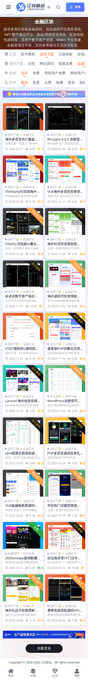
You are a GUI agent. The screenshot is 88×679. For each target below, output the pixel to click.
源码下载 (47, 54)
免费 (36, 72)
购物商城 (28, 187)
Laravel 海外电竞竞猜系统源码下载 (23, 403)
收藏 (59, 82)
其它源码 (55, 396)
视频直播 (65, 63)
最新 (24, 82)
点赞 (47, 82)
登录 (75, 7)
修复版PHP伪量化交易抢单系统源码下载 (63, 350)
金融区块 (28, 135)
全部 (31, 63)
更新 (71, 82)
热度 (36, 82)
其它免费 (28, 553)
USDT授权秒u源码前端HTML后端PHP (22, 350)
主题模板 (65, 54)
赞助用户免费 (54, 72)
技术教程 (28, 54)
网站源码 (47, 63)
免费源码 (13, 553)
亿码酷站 (46, 662)
